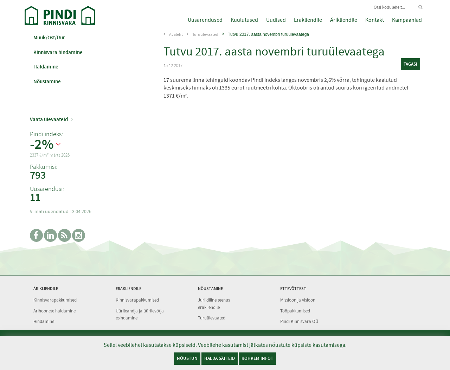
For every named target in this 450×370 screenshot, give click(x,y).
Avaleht (176, 34)
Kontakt (374, 20)
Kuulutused (244, 20)
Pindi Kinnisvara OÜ (299, 321)
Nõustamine (47, 81)
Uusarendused (205, 20)
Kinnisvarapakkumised (55, 300)
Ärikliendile (343, 20)
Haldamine (45, 66)
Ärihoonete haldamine (54, 311)
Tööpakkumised (295, 311)
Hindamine (43, 321)
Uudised (276, 20)
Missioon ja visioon (297, 300)
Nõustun (187, 358)
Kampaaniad (407, 20)
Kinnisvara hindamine (58, 52)
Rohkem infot (257, 358)
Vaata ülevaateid (49, 119)
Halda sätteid (219, 358)
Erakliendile (308, 20)
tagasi (410, 64)
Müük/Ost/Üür (49, 37)
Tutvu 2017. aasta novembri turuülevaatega (268, 34)
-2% (42, 144)
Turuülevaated (205, 34)
